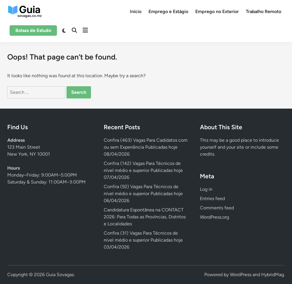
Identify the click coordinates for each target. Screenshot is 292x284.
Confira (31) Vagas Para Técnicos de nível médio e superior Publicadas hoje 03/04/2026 (143, 240)
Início (135, 11)
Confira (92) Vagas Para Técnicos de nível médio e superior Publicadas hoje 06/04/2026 (143, 193)
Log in (206, 189)
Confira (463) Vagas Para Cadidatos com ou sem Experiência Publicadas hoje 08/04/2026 (146, 147)
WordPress (240, 274)
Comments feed (217, 208)
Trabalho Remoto (263, 11)
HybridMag (272, 274)
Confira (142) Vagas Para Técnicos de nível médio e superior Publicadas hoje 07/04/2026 (143, 170)
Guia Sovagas (60, 274)
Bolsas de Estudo (33, 30)
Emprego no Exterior (217, 11)
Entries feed (212, 198)
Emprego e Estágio (168, 11)
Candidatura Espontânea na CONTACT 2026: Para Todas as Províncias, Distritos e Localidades (145, 217)
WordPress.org (214, 217)
